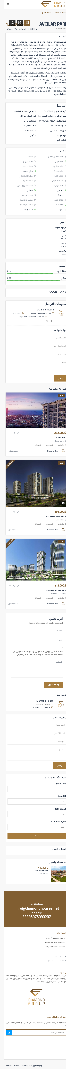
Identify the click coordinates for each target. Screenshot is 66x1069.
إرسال (56, 378)
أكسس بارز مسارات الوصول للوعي (52, 1040)
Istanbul (55, 28)
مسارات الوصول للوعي (56, 1044)
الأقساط (58, 796)
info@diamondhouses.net (38, 313)
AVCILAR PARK (38, 870)
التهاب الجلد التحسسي (56, 1049)
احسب (33, 835)
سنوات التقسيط (54, 821)
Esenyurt (57, 593)
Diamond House (41, 309)
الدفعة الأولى (56, 809)
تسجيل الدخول (50, 960)
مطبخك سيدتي (58, 1053)
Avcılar (61, 28)
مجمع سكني (42, 12)
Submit (5, 1032)
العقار (53, 12)
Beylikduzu (56, 519)
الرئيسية (61, 12)
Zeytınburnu (56, 441)
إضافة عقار (60, 960)
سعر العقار (57, 783)
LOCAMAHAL (56, 437)
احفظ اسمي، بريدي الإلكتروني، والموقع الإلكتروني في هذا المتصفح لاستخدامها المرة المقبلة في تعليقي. (34, 653)
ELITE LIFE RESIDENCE (52, 516)
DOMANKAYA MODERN (52, 590)
